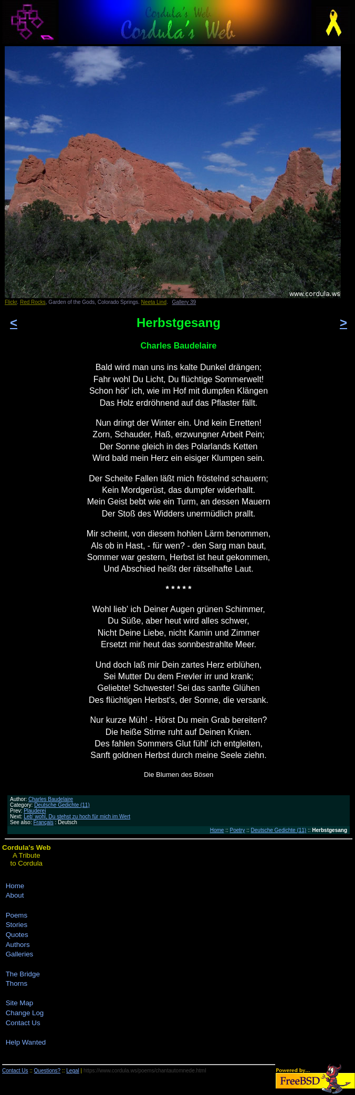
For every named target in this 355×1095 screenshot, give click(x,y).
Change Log (25, 1013)
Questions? (47, 1070)
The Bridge (23, 974)
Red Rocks (33, 302)
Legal (72, 1070)
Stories (16, 925)
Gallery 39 (184, 302)
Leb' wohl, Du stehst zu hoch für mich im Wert (77, 816)
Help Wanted (26, 1042)
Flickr (11, 302)
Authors (18, 945)
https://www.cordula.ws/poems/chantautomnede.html (144, 1070)
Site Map (20, 1003)
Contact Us (23, 1023)
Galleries (20, 954)
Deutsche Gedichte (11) (62, 805)
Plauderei (35, 811)
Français (43, 822)
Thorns (16, 983)
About (15, 895)
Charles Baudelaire (50, 799)
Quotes (17, 935)
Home (217, 830)
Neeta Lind (153, 302)
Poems (16, 915)
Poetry (237, 830)
